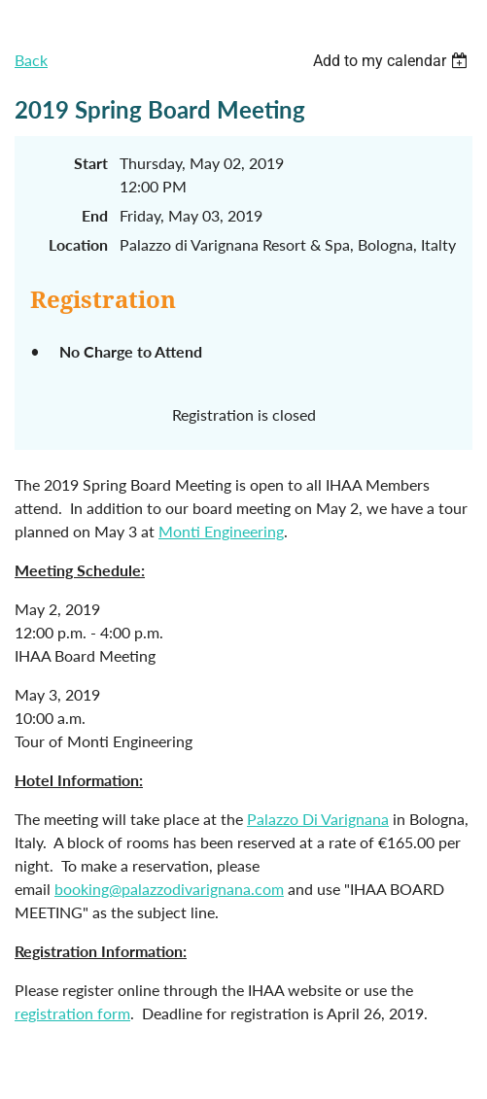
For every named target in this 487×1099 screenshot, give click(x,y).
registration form (72, 1013)
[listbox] (392, 61)
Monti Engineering (221, 531)
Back (31, 60)
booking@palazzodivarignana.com (169, 888)
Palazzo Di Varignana (318, 818)
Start (91, 163)
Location (78, 244)
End (95, 215)
